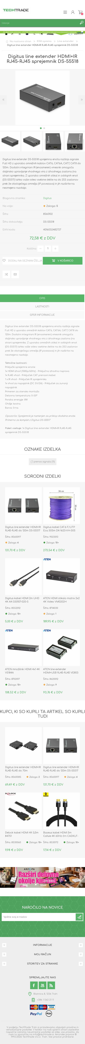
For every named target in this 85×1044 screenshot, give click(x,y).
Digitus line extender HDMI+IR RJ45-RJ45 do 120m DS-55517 (23, 529)
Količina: (32, 248)
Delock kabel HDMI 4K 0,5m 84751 (21, 834)
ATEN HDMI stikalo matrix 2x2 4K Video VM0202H (61, 600)
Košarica (80, 12)
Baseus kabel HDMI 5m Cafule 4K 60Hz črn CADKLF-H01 (60, 836)
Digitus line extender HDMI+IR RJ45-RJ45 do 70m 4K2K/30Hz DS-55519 (23, 770)
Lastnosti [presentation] (42, 306)
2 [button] (44, 128)
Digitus (47, 198)
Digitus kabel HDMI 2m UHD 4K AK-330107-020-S (22, 600)
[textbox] (39, 23)
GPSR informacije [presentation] (42, 315)
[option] (31, 141)
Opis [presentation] (42, 298)
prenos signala (42, 462)
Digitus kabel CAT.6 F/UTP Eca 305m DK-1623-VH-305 (59, 529)
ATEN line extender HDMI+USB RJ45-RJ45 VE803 (60, 671)
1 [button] (41, 128)
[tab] (42, 298)
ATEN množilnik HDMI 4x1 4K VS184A (22, 671)
